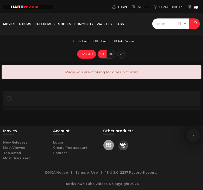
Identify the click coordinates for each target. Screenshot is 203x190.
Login (58, 142)
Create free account (70, 148)
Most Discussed (17, 158)
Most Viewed (14, 148)
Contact (60, 153)
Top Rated (12, 153)
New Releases (15, 142)
